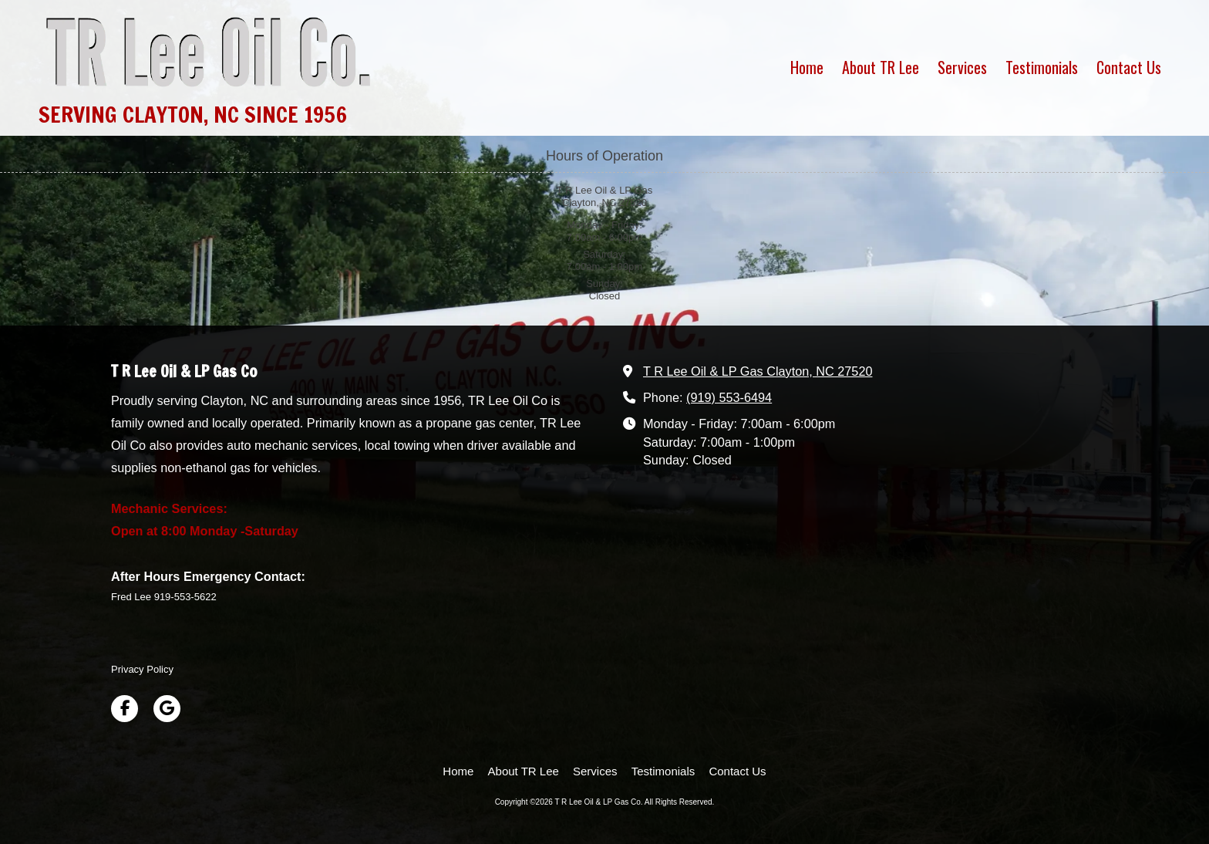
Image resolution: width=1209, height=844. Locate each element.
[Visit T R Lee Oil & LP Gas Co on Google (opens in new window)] (166, 708)
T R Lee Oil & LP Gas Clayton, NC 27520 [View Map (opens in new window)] (757, 371)
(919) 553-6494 (729, 397)
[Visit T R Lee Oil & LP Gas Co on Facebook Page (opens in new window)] (124, 708)
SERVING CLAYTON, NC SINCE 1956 (193, 114)
